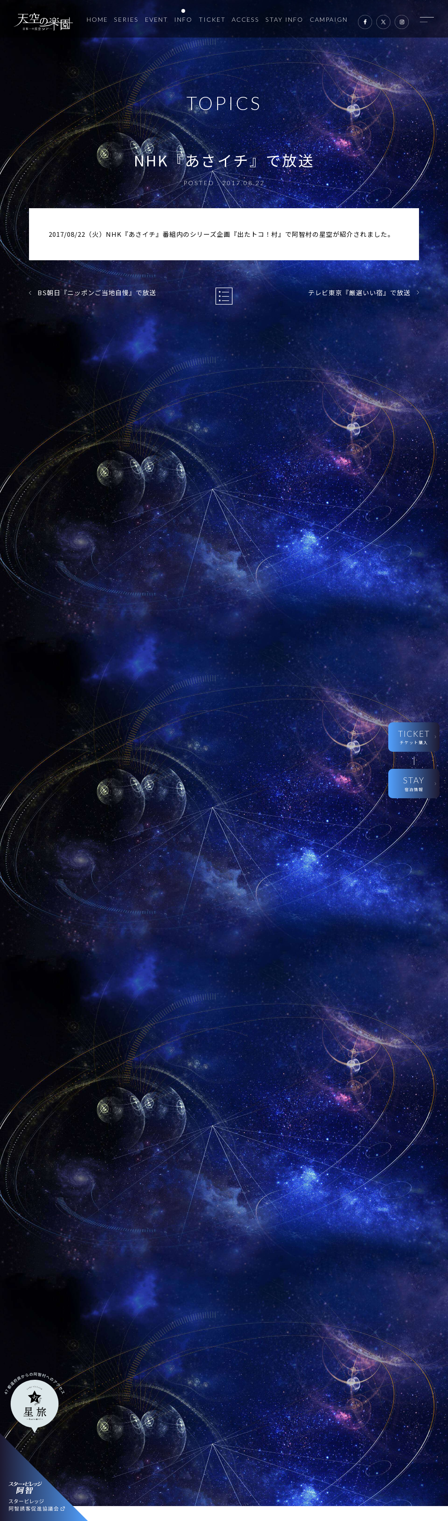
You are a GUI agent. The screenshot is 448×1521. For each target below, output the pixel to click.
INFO (183, 19)
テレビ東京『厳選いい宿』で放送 (359, 292)
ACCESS (245, 19)
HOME (97, 19)
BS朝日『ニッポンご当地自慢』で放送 (97, 292)
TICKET (212, 19)
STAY (413, 784)
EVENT (156, 19)
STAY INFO (284, 19)
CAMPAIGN (329, 19)
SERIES (126, 19)
